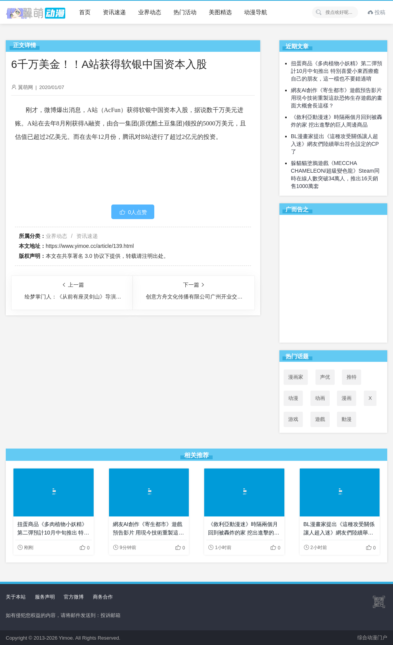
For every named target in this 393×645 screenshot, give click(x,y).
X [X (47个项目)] (370, 398)
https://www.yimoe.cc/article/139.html (90, 246)
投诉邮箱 (111, 615)
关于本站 (16, 597)
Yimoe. (66, 638)
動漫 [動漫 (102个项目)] (347, 419)
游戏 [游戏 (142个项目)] (293, 419)
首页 (85, 12)
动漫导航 (255, 12)
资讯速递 (114, 12)
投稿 (376, 12)
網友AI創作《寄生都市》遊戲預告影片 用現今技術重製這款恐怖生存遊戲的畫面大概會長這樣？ (336, 98)
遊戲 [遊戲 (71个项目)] (320, 419)
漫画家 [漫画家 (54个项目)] (295, 377)
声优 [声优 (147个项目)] (325, 377)
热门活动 (184, 12)
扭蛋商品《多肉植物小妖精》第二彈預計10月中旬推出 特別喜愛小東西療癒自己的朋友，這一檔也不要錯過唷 (336, 71)
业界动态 (149, 12)
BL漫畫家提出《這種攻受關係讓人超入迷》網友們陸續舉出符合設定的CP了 (335, 144)
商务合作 (103, 597)
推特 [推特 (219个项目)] (352, 377)
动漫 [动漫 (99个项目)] (293, 398)
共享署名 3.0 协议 (83, 256)
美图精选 (220, 12)
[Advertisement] (333, 280)
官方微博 (74, 597)
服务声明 (45, 597)
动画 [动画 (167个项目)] (320, 398)
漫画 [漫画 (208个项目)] (347, 398)
